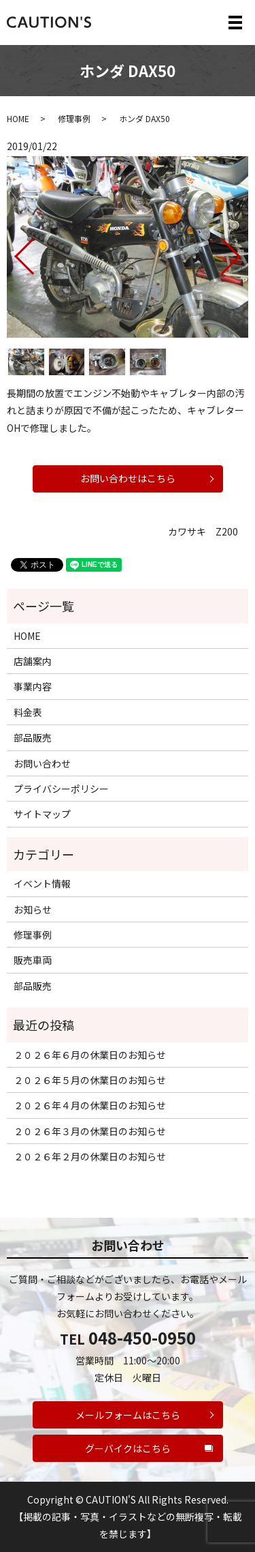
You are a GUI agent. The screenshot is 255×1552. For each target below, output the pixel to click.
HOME (18, 118)
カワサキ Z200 (203, 531)
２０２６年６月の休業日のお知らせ (90, 1054)
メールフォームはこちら (127, 1415)
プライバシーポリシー (61, 788)
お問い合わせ (42, 763)
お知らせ (33, 909)
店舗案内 (33, 661)
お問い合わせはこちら (127, 478)
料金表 (28, 712)
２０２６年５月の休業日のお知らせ (90, 1080)
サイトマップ (42, 814)
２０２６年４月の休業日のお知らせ (90, 1105)
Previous (13, 251)
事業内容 (33, 686)
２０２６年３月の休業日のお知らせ (90, 1131)
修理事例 (74, 118)
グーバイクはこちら (128, 1448)
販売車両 (33, 960)
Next (242, 251)
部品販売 (33, 737)
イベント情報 (42, 883)
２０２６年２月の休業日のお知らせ (90, 1156)
